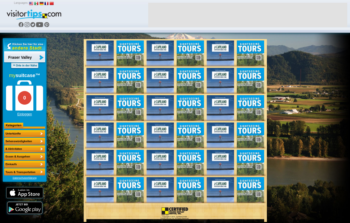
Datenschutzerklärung (25, 178)
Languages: (21, 2)
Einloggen (24, 114)
